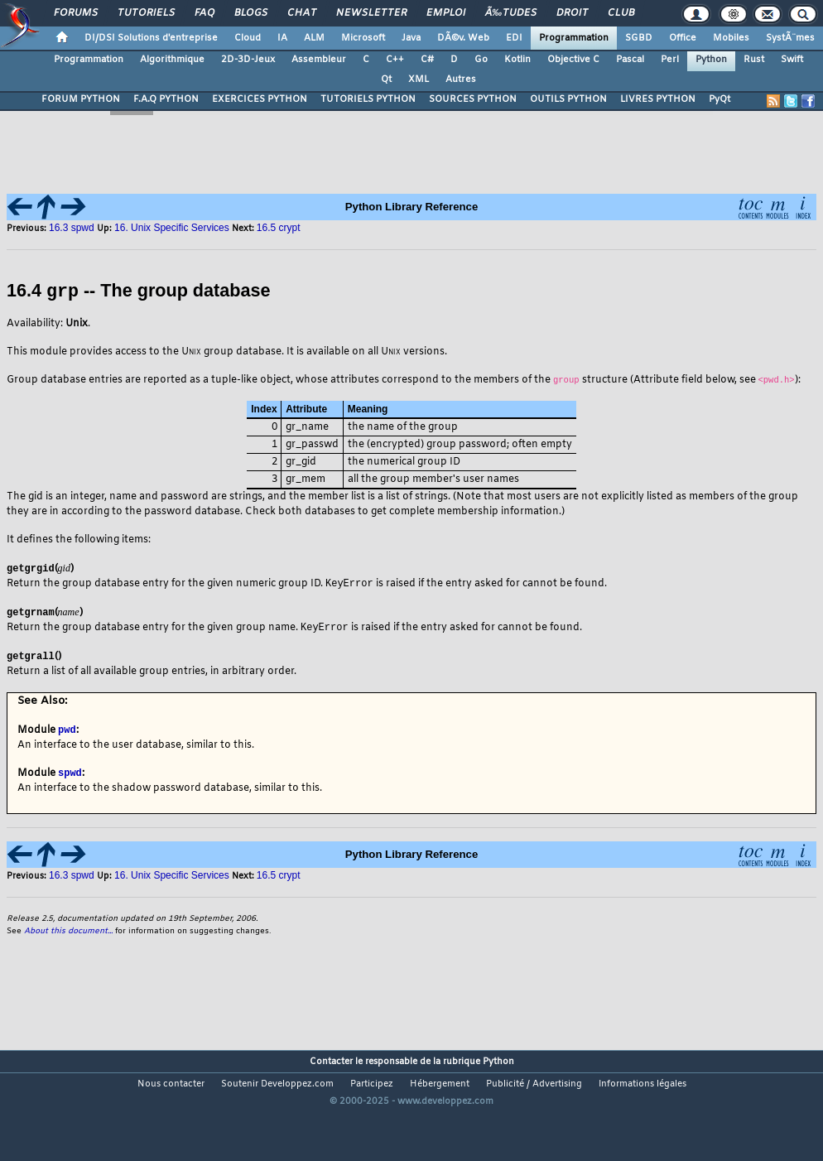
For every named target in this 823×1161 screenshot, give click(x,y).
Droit (572, 13)
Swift (792, 59)
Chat (302, 13)
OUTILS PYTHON (568, 99)
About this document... (68, 933)
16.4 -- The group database (138, 291)
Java (411, 38)
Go (481, 59)
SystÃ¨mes (790, 38)
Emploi (446, 13)
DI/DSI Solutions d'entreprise (151, 38)
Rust (754, 59)
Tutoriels (146, 13)
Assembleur (318, 59)
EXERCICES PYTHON (259, 99)
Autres (460, 79)
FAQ (204, 13)
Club (621, 13)
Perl (670, 59)
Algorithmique (172, 59)
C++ (395, 59)
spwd (70, 775)
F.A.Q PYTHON (166, 99)
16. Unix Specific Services (171, 878)
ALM (314, 38)
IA (282, 38)
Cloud (247, 38)
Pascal (630, 59)
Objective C (573, 59)
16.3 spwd (73, 228)
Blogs (251, 13)
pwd (67, 731)
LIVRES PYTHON (657, 99)
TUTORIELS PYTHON (368, 99)
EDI (514, 38)
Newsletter (371, 13)
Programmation (574, 38)
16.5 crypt (279, 878)
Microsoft (363, 38)
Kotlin (517, 59)
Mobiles (731, 38)
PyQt (719, 99)
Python (711, 59)
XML (418, 79)
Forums (75, 13)
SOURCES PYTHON (473, 99)
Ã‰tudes (511, 13)
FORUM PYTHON (80, 99)
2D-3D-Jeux (248, 59)
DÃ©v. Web (463, 38)
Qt (386, 79)
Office (682, 38)
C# (427, 59)
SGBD (638, 38)
